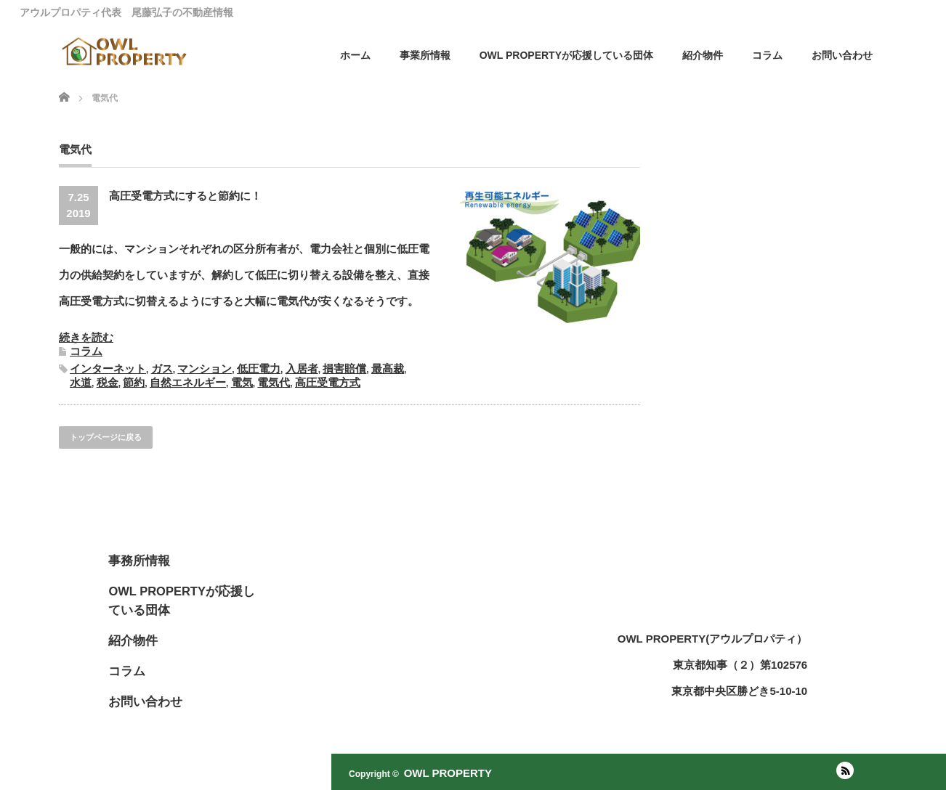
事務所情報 (139, 560)
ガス (162, 368)
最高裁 (387, 368)
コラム (767, 55)
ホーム (355, 55)
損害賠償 (344, 368)
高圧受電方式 (327, 382)
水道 (81, 382)
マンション (204, 368)
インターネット (108, 368)
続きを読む (86, 337)
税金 (107, 382)
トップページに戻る (106, 437)
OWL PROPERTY (448, 773)
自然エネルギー (188, 382)
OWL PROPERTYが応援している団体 (566, 55)
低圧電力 (258, 368)
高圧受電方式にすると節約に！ (185, 196)
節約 (134, 382)
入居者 (302, 368)
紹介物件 (702, 55)
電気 (242, 382)
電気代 (273, 382)
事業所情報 (425, 55)
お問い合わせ (842, 55)
